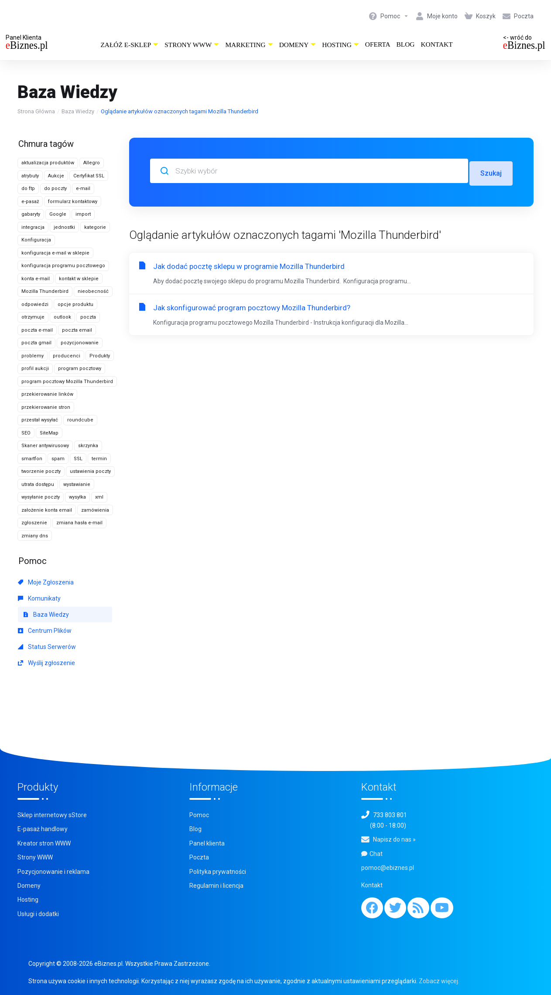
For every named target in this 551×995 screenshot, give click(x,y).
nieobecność (93, 291)
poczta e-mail (37, 330)
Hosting (340, 44)
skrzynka (88, 445)
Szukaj (490, 170)
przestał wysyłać (39, 420)
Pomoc (199, 815)
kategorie (95, 227)
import (83, 214)
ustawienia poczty (90, 471)
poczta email (77, 330)
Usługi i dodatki (38, 913)
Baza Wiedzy (78, 111)
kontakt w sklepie (79, 279)
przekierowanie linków (47, 394)
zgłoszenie (34, 523)
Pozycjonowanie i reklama (53, 871)
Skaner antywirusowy (45, 445)
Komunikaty (39, 598)
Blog (406, 44)
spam (58, 459)
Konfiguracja (36, 240)
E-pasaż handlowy (42, 828)
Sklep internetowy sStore (52, 815)
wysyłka (77, 497)
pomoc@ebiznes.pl (387, 867)
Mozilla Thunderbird (44, 291)
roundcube (80, 420)
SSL (78, 459)
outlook (62, 317)
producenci (66, 356)
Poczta (199, 857)
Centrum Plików (45, 630)
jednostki (64, 227)
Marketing (249, 44)
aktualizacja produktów (47, 163)
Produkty (99, 356)
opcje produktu (75, 304)
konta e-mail (35, 279)
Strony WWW (191, 44)
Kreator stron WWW (44, 843)
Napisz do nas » (394, 839)
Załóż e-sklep (129, 44)
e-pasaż (30, 201)
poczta (88, 317)
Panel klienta (207, 843)
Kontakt (436, 44)
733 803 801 (390, 815)
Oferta (377, 44)
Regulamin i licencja (216, 885)
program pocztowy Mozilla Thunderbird (67, 381)
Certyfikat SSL (88, 176)
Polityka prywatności (217, 871)
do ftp (28, 188)
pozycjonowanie (80, 343)
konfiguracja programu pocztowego (63, 265)
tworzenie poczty (41, 471)
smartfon (31, 459)
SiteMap (49, 433)
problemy (32, 356)
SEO (26, 433)
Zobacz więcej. (439, 981)
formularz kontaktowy (72, 201)
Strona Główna (36, 111)
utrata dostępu (37, 484)
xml (99, 497)
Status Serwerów (47, 646)
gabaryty (30, 214)
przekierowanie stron (45, 407)
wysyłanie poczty (40, 497)
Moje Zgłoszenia (46, 582)
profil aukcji (35, 368)
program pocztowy (79, 368)
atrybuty (30, 176)
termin (99, 459)
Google (57, 214)
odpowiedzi (34, 304)
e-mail (83, 188)
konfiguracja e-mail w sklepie (55, 253)
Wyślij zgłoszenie (46, 662)
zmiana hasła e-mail (79, 523)
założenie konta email (46, 510)
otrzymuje (32, 317)
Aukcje (56, 176)
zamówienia (95, 510)
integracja (32, 227)
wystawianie (76, 484)
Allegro (91, 163)
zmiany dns (34, 536)
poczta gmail (36, 343)
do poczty (55, 188)
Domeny (297, 44)
